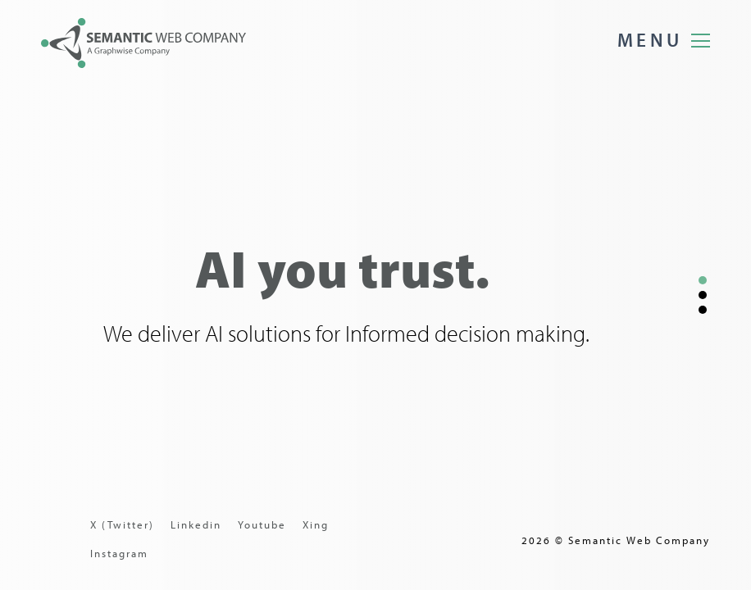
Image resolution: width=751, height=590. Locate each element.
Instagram (119, 553)
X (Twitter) (122, 524)
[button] (703, 280)
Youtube (262, 524)
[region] (375, 295)
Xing (316, 524)
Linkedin (196, 524)
